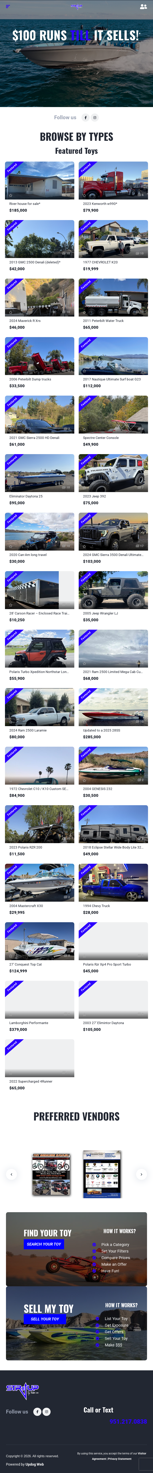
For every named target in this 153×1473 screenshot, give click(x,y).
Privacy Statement (119, 1458)
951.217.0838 (128, 1421)
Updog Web (35, 1464)
